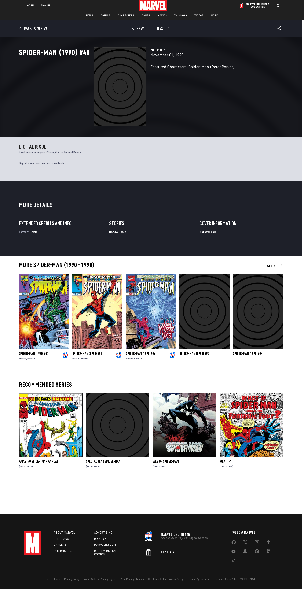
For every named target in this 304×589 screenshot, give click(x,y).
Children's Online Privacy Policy (165, 579)
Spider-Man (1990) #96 (140, 386)
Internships (63, 551)
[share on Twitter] (245, 543)
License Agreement (198, 579)
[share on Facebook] (233, 543)
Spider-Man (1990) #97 (34, 386)
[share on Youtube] (233, 552)
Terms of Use (52, 579)
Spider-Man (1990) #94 (248, 386)
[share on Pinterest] (257, 552)
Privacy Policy (72, 579)
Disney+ (100, 538)
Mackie (22, 390)
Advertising (103, 532)
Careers (60, 545)
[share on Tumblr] (268, 543)
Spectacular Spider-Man (103, 494)
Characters (126, 15)
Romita (31, 390)
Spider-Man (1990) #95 (194, 386)
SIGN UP (46, 5)
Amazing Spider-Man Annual (38, 494)
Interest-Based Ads (225, 579)
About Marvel (64, 532)
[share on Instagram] (257, 543)
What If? (225, 494)
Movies (162, 15)
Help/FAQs (61, 538)
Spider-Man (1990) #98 (87, 386)
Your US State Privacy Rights (100, 579)
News (89, 15)
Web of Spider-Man (166, 494)
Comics (105, 15)
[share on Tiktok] (233, 561)
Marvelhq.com (105, 545)
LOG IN (30, 5)
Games (146, 15)
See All (275, 298)
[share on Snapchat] (245, 552)
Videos (198, 15)
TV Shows (180, 15)
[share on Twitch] (268, 552)
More (214, 15)
